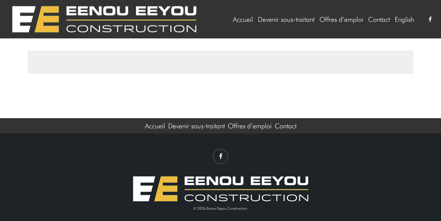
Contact (285, 125)
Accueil (155, 125)
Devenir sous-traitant (196, 125)
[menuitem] (404, 19)
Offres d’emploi (250, 125)
